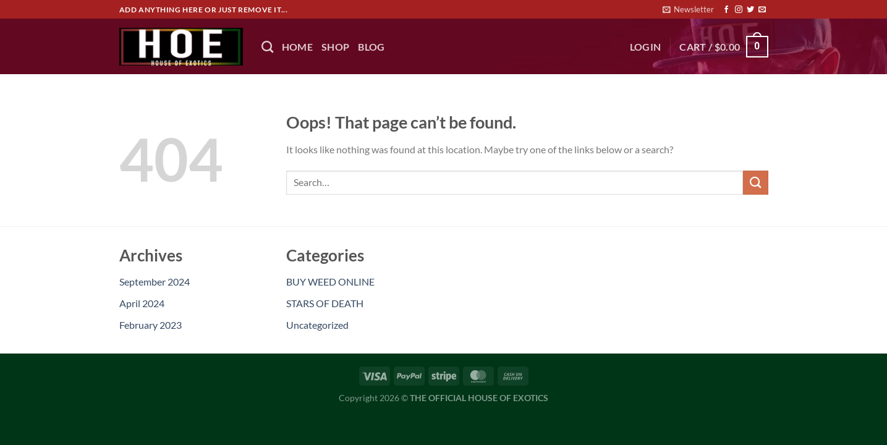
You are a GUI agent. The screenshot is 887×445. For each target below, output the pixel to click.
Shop (335, 47)
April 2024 (141, 303)
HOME (297, 47)
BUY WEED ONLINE (330, 281)
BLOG (371, 47)
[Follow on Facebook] (726, 10)
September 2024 (154, 281)
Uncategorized (317, 325)
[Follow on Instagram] (738, 10)
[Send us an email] (762, 10)
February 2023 (150, 325)
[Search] (267, 46)
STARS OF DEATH (324, 303)
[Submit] (755, 183)
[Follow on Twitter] (750, 10)
